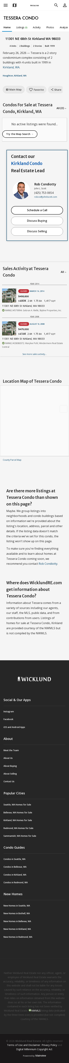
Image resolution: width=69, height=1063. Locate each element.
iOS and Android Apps (14, 727)
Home (7, 27)
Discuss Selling (37, 231)
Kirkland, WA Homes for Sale (18, 820)
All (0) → (61, 108)
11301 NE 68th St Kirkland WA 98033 (32, 39)
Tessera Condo (21, 18)
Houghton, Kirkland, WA (15, 75)
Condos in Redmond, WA (16, 882)
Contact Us (9, 781)
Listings (21, 27)
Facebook (8, 719)
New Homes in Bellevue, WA (17, 921)
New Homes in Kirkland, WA (17, 929)
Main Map (14, 89)
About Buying (10, 765)
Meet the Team (11, 750)
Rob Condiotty (45, 184)
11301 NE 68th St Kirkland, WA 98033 (23, 305)
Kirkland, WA (11, 67)
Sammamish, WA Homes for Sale (20, 835)
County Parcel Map (12, 459)
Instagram (9, 711)
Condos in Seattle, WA (14, 859)
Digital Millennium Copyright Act (34, 1049)
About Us (8, 758)
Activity (36, 27)
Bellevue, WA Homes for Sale (18, 812)
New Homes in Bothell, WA (17, 913)
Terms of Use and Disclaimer (23, 1045)
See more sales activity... (34, 354)
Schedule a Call (37, 210)
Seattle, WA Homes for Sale (17, 804)
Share (56, 89)
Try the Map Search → (20, 134)
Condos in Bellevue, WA (15, 866)
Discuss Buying (37, 221)
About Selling (10, 773)
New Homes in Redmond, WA (18, 936)
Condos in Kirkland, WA (15, 874)
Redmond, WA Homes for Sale (18, 828)
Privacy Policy (49, 1045)
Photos (50, 27)
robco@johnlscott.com (45, 196)
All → (63, 272)
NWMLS (36, 1010)
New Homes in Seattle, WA (17, 905)
